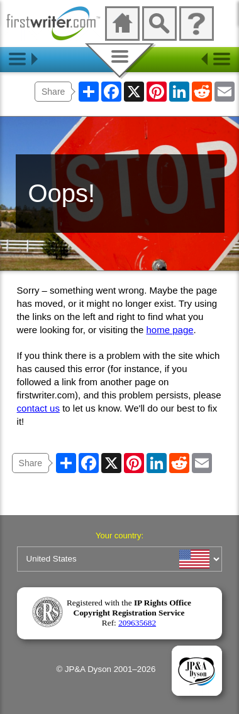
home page (170, 329)
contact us (38, 408)
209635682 (137, 622)
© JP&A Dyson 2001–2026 (105, 669)
